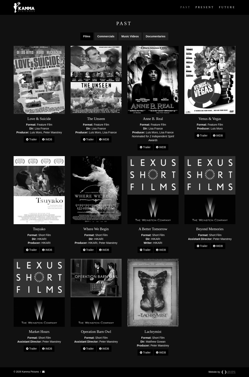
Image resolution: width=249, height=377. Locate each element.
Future (227, 7)
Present (205, 7)
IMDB (47, 139)
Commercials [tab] (105, 36)
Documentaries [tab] (155, 36)
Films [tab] (86, 36)
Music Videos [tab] (130, 36)
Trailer (31, 139)
